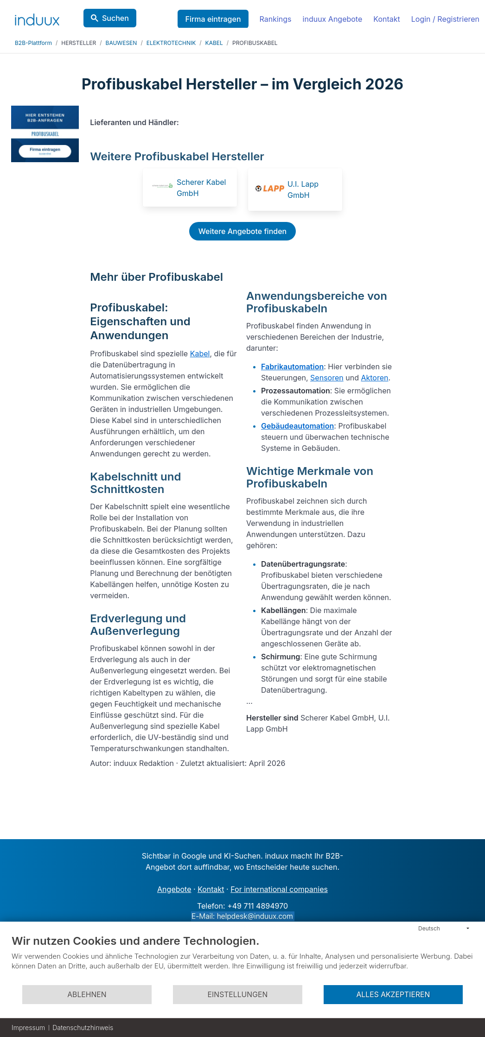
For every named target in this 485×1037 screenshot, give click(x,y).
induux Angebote (333, 19)
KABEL (214, 42)
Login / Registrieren (445, 19)
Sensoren (327, 377)
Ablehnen (86, 994)
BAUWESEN (121, 42)
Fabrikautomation (292, 366)
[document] (242, 959)
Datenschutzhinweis (82, 1027)
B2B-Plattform (33, 42)
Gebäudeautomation (297, 425)
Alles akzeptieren (393, 994)
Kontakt (386, 19)
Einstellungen (238, 994)
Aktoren (374, 377)
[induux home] (37, 17)
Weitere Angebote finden (242, 231)
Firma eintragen (213, 19)
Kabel (200, 353)
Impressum (28, 1027)
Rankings (276, 19)
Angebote (174, 889)
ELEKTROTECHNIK (171, 42)
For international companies (279, 889)
